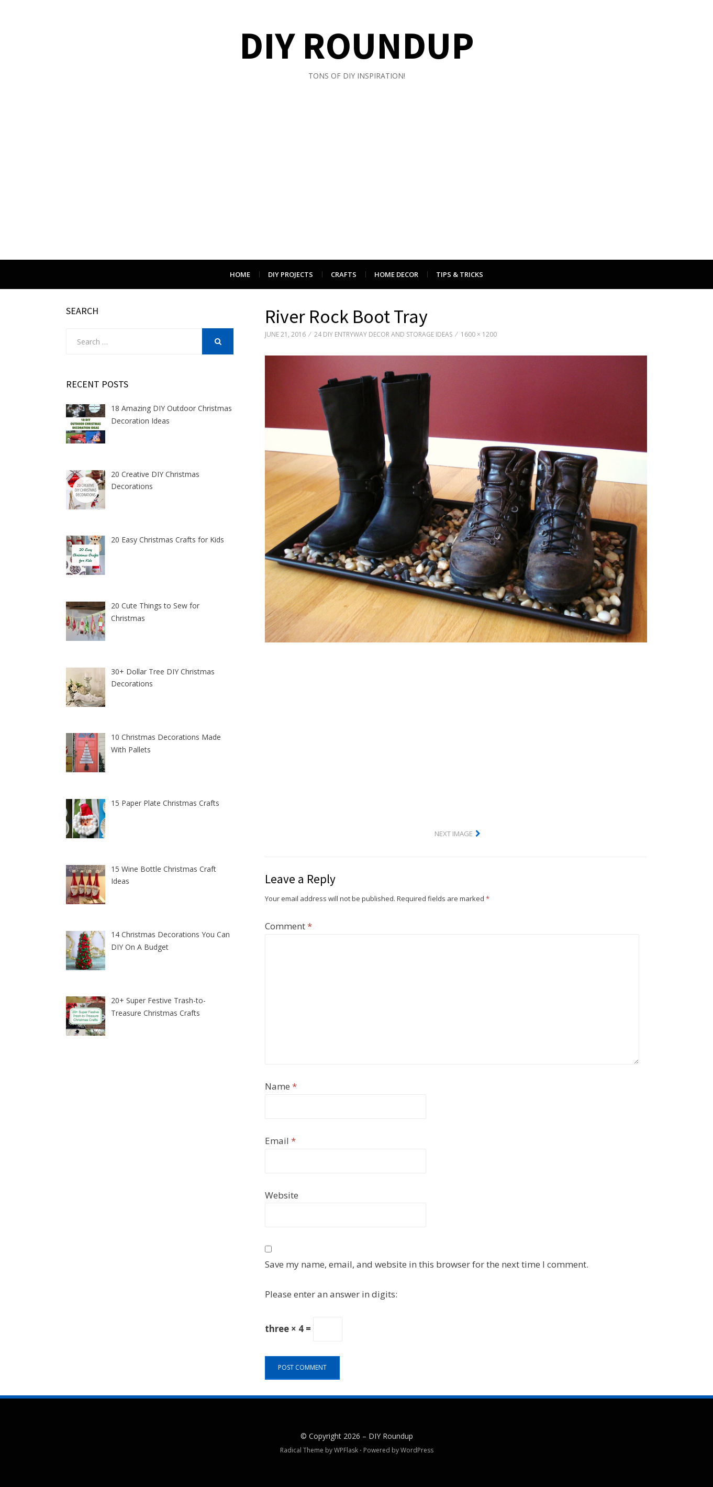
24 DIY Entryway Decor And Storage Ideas (383, 334)
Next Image (454, 833)
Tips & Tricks (459, 274)
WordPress (416, 1450)
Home (240, 274)
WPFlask (346, 1450)
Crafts (343, 274)
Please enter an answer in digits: (331, 1294)
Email (280, 1141)
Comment (288, 926)
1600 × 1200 (479, 334)
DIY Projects (290, 274)
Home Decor (396, 274)
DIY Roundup (356, 45)
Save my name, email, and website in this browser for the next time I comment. (426, 1264)
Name (281, 1086)
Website (281, 1195)
